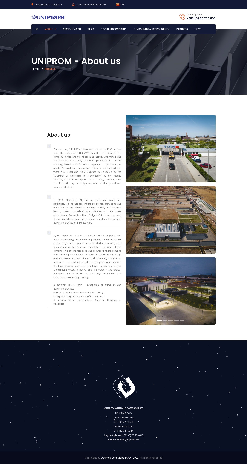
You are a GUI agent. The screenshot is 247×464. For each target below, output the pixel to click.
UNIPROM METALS (124, 417)
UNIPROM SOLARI (123, 421)
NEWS (198, 29)
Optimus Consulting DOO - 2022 (120, 457)
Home (35, 69)
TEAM (91, 29)
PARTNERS (182, 29)
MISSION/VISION (72, 29)
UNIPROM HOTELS (124, 426)
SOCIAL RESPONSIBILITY (114, 29)
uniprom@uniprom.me (94, 4)
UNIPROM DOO (123, 413)
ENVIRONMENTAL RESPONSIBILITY (151, 29)
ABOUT (49, 29)
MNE (120, 4)
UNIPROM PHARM (123, 430)
